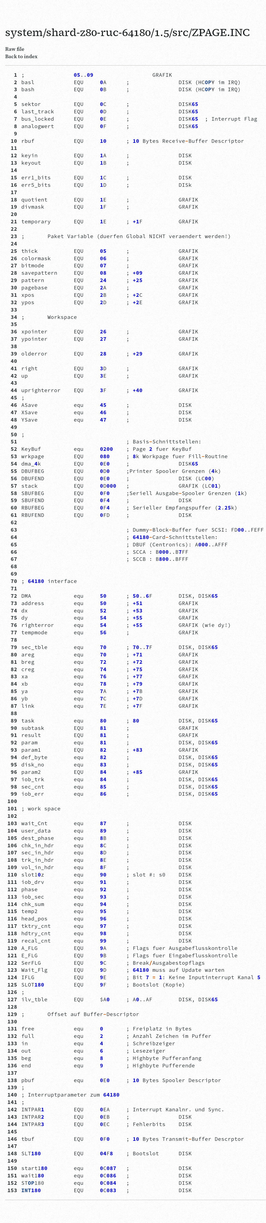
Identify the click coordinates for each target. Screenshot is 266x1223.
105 (12, 838)
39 (12, 353)
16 (12, 185)
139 (12, 1087)
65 (12, 544)
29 (12, 280)
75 (12, 617)
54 (12, 463)
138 (12, 1080)
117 (12, 926)
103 (12, 823)
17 (12, 192)
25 (12, 251)
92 (12, 742)
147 (12, 1146)
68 (12, 566)
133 (12, 1043)
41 (12, 368)
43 (12, 383)
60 (12, 507)
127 (12, 999)
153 (12, 1190)
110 (12, 874)
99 (12, 793)
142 (12, 1109)
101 (12, 808)
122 (12, 963)
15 (12, 177)
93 (12, 750)
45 (12, 397)
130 (12, 1021)
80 (12, 654)
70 (12, 581)
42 (12, 375)
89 (12, 720)
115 (12, 911)
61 (12, 515)
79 (12, 647)
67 (12, 559)
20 (12, 214)
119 (12, 940)
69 (12, 573)
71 (12, 588)
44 (12, 390)
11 (12, 148)
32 (12, 302)
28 (12, 273)
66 (12, 552)
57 (12, 485)
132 (12, 1036)
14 (12, 170)
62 (12, 522)
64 (12, 537)
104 (12, 830)
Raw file (14, 48)
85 (12, 691)
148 (12, 1153)
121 (12, 955)
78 (12, 639)
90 (12, 728)
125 (12, 984)
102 (12, 816)
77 (12, 632)
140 (12, 1094)
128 (12, 1006)
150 (12, 1168)
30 (12, 287)
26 (12, 258)
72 (12, 596)
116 (12, 918)
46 (12, 405)
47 (12, 412)
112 (12, 889)
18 (12, 199)
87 (12, 706)
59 (12, 500)
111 (12, 882)
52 (12, 449)
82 (12, 669)
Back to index (21, 56)
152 (12, 1183)
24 (12, 243)
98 (12, 786)
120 (12, 948)
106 (12, 845)
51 (12, 441)
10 (12, 141)
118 (12, 933)
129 (12, 1014)
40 (12, 361)
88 (12, 713)
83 (12, 676)
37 (12, 339)
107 (12, 852)
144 (12, 1124)
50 (12, 434)
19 (12, 206)
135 (12, 1058)
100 (12, 801)
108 (12, 860)
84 (12, 683)
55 (12, 471)
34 (12, 317)
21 (12, 221)
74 (12, 610)
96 (12, 772)
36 (12, 331)
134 (12, 1050)
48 (12, 419)
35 (12, 324)
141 (12, 1102)
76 (12, 625)
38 (12, 346)
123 (12, 970)
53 (12, 456)
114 (12, 904)
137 (12, 1073)
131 (12, 1028)
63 (12, 529)
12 (12, 155)
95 (12, 764)
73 (12, 603)
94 (12, 757)
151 (12, 1175)
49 (12, 427)
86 (12, 698)
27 (12, 265)
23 (12, 236)
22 (12, 229)
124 (12, 977)
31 (12, 295)
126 (12, 992)
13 (12, 162)
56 (12, 478)
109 (12, 867)
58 (12, 493)
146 (12, 1139)
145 (12, 1131)
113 (12, 896)
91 (12, 735)
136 (12, 1065)
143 (12, 1117)
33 (12, 309)
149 (12, 1160)
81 (12, 662)
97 (12, 779)
